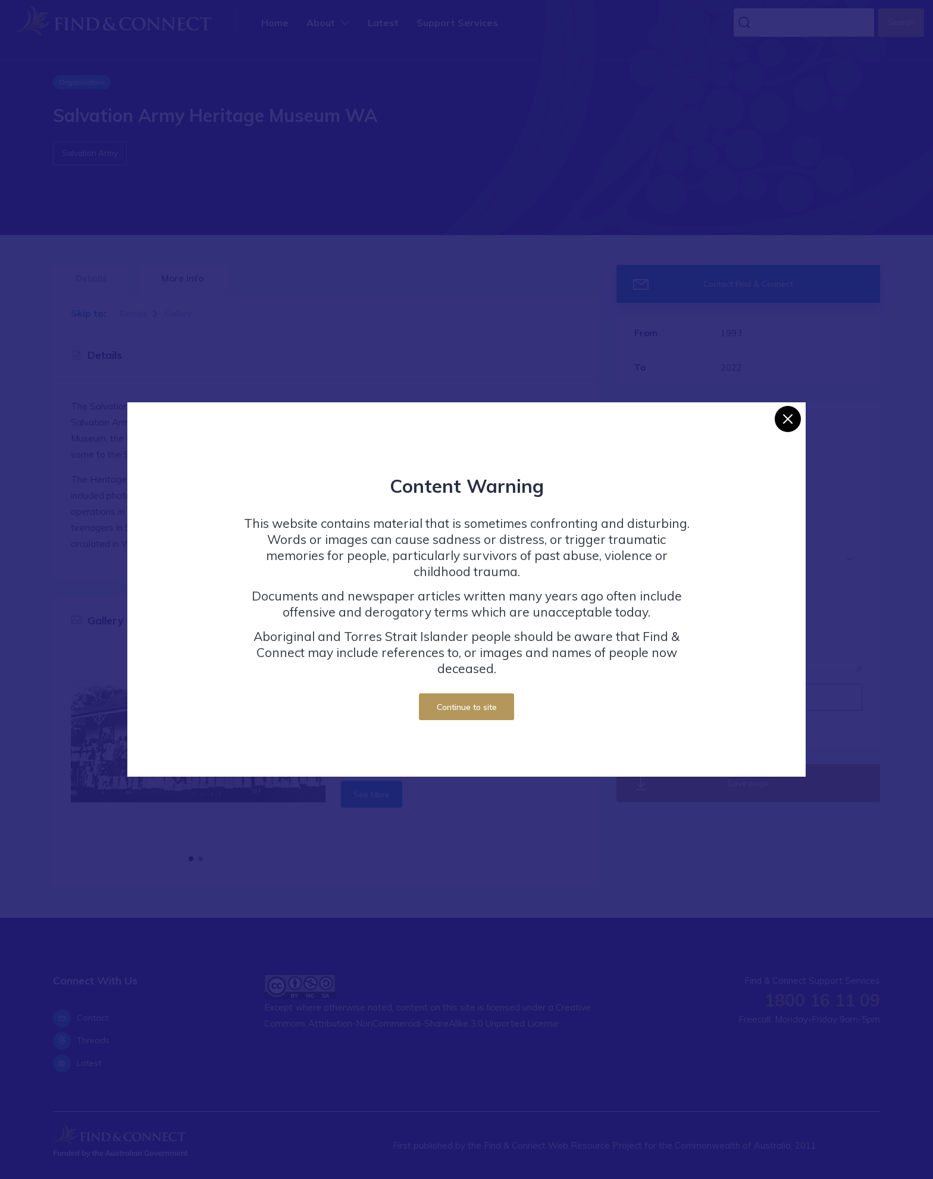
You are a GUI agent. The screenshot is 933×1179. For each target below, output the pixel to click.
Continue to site (467, 707)
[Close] (788, 419)
